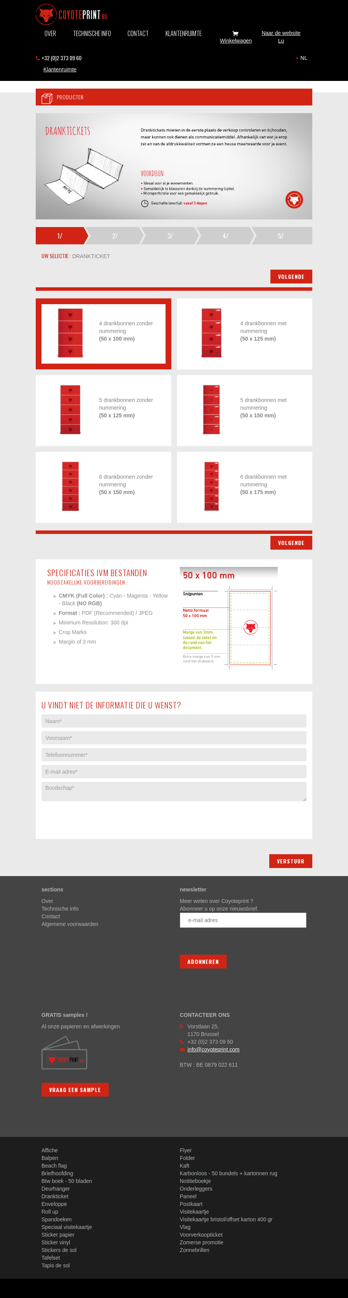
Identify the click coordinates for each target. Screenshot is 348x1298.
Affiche (49, 1150)
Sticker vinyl (55, 1242)
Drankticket (54, 1196)
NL (301, 58)
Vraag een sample (75, 1090)
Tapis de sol (55, 1265)
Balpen (49, 1158)
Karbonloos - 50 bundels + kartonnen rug (228, 1173)
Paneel (188, 1196)
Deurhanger (55, 1189)
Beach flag (54, 1166)
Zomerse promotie (202, 1242)
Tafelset (50, 1258)
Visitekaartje (194, 1212)
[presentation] (99, 816)
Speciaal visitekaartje (66, 1227)
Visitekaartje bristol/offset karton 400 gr (226, 1219)
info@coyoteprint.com (213, 1049)
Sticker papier (58, 1235)
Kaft (184, 1166)
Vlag (185, 1227)
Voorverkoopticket (201, 1235)
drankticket (90, 256)
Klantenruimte (184, 33)
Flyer (186, 1150)
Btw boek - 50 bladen (66, 1181)
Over (50, 33)
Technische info (92, 33)
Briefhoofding (57, 1173)
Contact (138, 33)
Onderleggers (196, 1189)
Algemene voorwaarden (69, 924)
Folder (187, 1158)
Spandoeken (56, 1219)
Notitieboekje (195, 1181)
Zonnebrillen (194, 1250)
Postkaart (191, 1204)
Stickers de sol (58, 1250)
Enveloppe (54, 1204)
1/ (59, 235)
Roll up (49, 1212)
